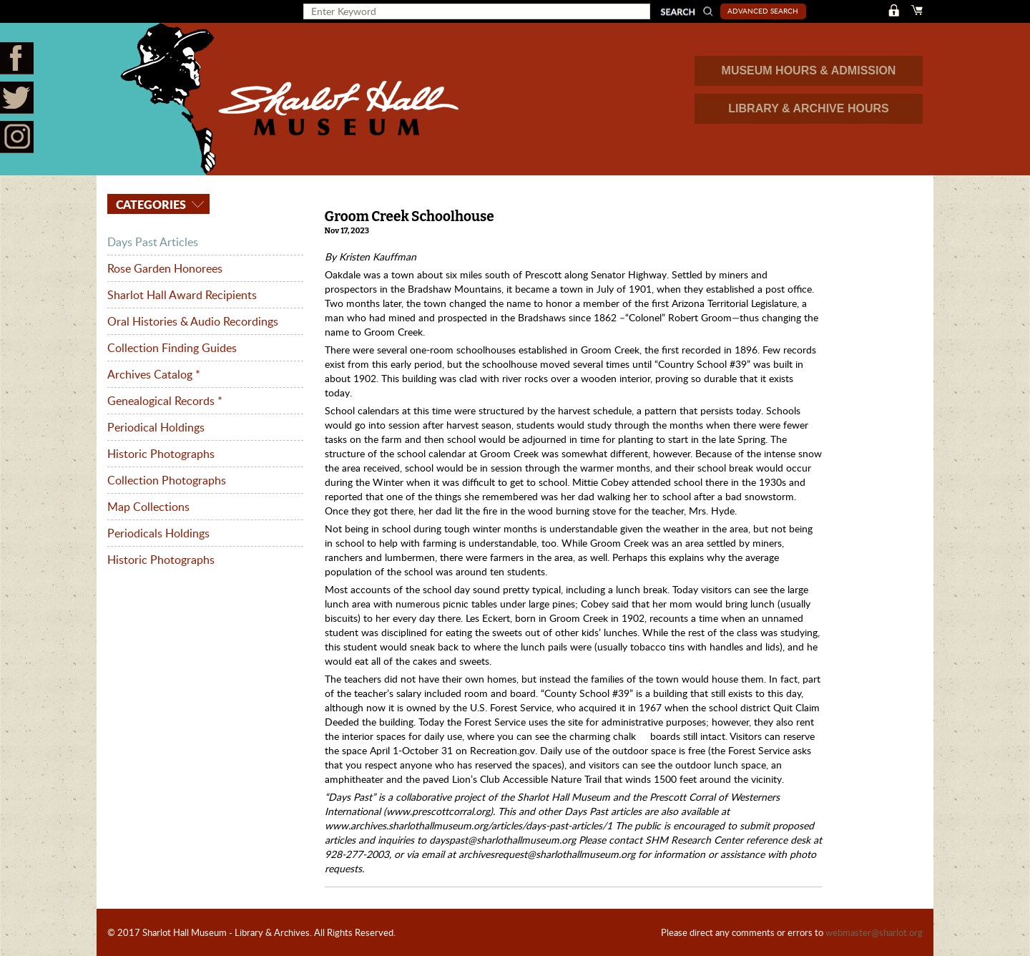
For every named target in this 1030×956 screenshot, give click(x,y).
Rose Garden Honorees (164, 268)
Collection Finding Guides (172, 348)
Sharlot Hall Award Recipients (182, 295)
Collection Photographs (166, 480)
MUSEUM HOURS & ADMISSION (809, 70)
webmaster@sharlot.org (874, 932)
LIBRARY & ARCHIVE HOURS (808, 108)
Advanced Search (762, 11)
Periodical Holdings (156, 427)
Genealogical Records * (164, 401)
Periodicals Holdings (158, 533)
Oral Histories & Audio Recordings (192, 321)
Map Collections (148, 506)
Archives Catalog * (153, 374)
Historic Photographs (161, 454)
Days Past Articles (152, 242)
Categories (149, 204)
